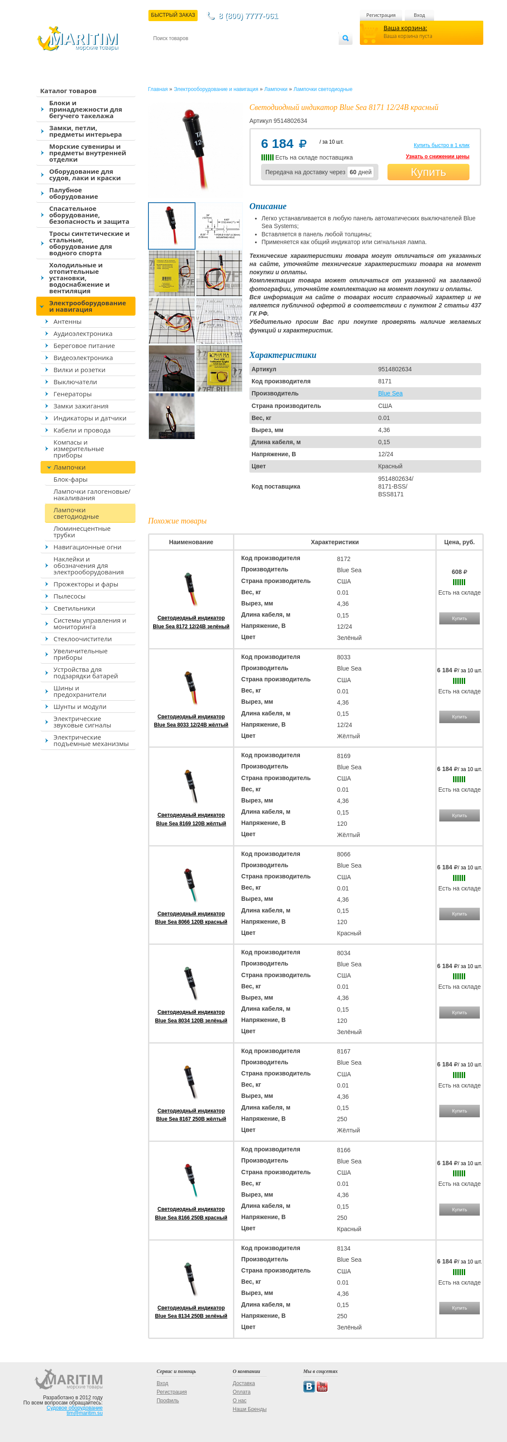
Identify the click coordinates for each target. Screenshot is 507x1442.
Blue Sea (390, 393)
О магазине (256, 52)
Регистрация (381, 15)
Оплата (224, 52)
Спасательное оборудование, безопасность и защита (89, 215)
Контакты (163, 52)
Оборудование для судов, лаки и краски (85, 174)
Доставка (195, 52)
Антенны (68, 321)
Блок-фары (71, 479)
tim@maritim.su (84, 1413)
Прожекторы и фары (86, 584)
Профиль (168, 1401)
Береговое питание (84, 345)
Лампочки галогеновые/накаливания (92, 494)
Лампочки (70, 467)
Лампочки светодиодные (76, 512)
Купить (428, 172)
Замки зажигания (81, 405)
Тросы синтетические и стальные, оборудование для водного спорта (89, 243)
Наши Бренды (249, 1409)
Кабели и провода (82, 430)
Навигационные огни (88, 546)
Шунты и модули (80, 706)
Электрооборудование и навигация (87, 305)
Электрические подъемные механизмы (91, 740)
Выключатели (75, 381)
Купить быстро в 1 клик (441, 145)
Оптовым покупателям (311, 52)
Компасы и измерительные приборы (79, 448)
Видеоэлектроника (83, 357)
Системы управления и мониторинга (90, 623)
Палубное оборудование (73, 193)
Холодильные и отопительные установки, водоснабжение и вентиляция (79, 277)
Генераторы (72, 393)
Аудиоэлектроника (83, 333)
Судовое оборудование (75, 1408)
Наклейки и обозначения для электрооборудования (89, 565)
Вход (419, 15)
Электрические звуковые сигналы (82, 721)
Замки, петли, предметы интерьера (85, 130)
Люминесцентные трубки (82, 531)
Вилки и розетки (80, 369)
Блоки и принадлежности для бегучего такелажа (85, 109)
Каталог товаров (68, 90)
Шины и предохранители (80, 691)
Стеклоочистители (83, 638)
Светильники (74, 608)
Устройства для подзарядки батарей (86, 672)
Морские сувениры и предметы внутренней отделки (87, 152)
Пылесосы (69, 596)
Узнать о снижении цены (437, 157)
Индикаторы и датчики (90, 418)
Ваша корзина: (405, 28)
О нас (239, 1401)
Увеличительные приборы (80, 653)
